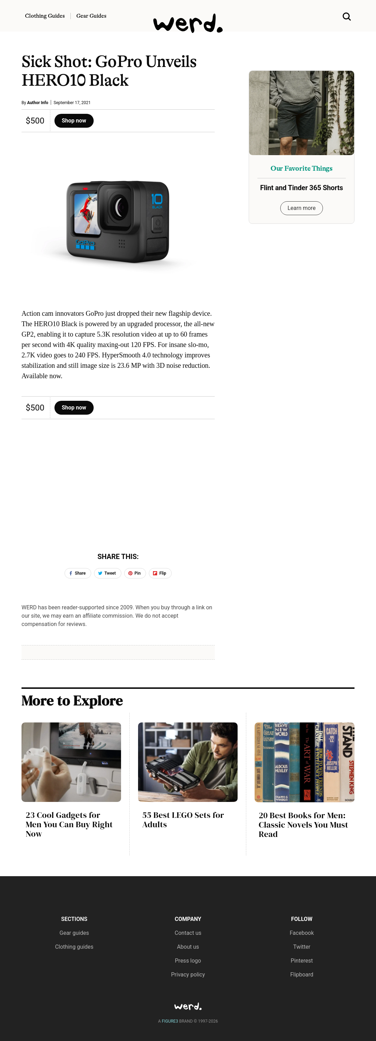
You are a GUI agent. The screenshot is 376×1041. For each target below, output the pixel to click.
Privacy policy (188, 974)
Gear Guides (91, 16)
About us (188, 946)
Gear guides (74, 933)
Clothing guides (74, 946)
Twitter (301, 946)
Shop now (74, 120)
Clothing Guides (45, 16)
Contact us (188, 933)
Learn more (302, 208)
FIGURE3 (170, 1021)
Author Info (37, 102)
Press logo (188, 960)
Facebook (302, 933)
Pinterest (302, 960)
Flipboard (302, 974)
